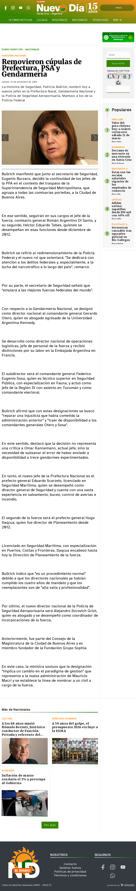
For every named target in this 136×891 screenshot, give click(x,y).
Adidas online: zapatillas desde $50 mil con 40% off (121, 209)
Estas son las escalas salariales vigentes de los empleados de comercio (121, 181)
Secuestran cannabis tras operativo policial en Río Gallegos (122, 234)
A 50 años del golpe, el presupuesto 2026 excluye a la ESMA (75, 727)
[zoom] (50, 137)
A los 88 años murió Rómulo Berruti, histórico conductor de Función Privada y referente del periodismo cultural (23, 730)
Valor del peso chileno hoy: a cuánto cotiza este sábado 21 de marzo (121, 130)
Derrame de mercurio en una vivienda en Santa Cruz (122, 155)
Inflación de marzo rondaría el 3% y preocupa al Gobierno (23, 779)
